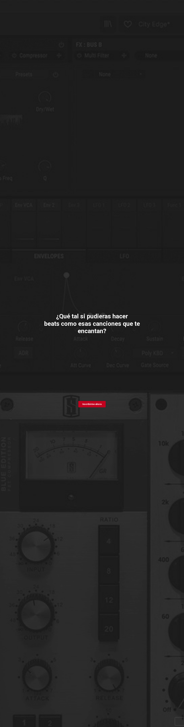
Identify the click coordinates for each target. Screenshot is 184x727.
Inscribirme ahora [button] (92, 404)
